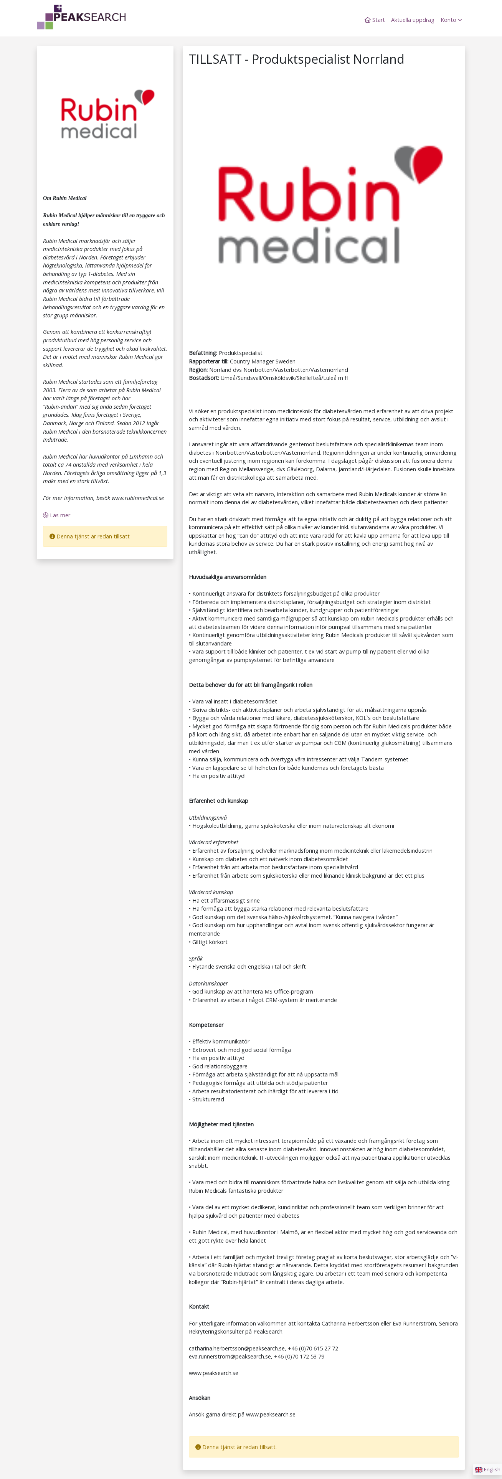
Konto (451, 19)
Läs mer (56, 515)
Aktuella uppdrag (412, 19)
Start (375, 19)
